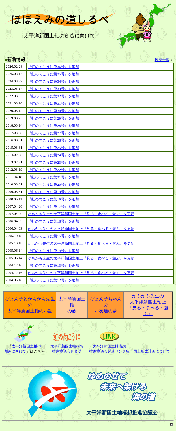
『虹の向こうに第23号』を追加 (53, 162)
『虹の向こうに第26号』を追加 (53, 140)
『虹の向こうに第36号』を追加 (53, 67)
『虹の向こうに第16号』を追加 (53, 221)
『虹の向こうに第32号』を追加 (53, 96)
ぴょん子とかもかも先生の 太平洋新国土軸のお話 (30, 304)
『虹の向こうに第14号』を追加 (53, 251)
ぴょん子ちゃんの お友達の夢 (106, 304)
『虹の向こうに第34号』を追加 (53, 81)
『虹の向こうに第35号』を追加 (53, 74)
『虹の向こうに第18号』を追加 (53, 199)
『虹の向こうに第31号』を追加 (53, 103)
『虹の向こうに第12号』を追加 (53, 280)
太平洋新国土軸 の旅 (71, 304)
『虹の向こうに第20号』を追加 (53, 184)
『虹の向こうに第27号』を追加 (53, 133)
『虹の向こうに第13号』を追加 (53, 265)
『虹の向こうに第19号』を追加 (53, 192)
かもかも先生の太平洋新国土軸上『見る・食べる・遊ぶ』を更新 (81, 214)
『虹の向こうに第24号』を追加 (53, 155)
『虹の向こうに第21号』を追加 (53, 177)
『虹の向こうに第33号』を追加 (53, 89)
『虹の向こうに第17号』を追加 (53, 206)
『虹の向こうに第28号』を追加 (53, 125)
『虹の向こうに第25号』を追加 (53, 148)
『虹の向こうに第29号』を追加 (53, 118)
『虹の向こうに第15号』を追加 (53, 236)
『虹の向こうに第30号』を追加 (53, 111)
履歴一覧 (162, 60)
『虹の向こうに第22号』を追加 (53, 170)
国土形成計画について (151, 351)
